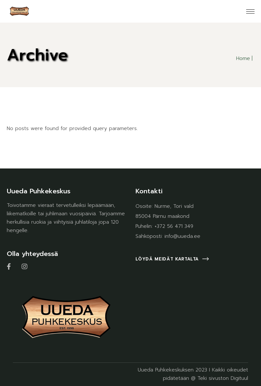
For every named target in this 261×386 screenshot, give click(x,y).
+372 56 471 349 (174, 226)
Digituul (239, 378)
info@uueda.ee (182, 236)
